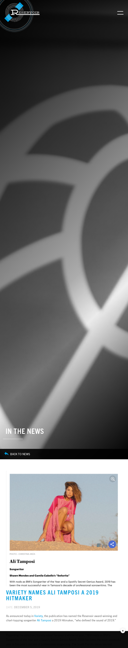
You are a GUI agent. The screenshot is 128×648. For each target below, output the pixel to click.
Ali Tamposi (44, 620)
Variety (38, 615)
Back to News (17, 454)
